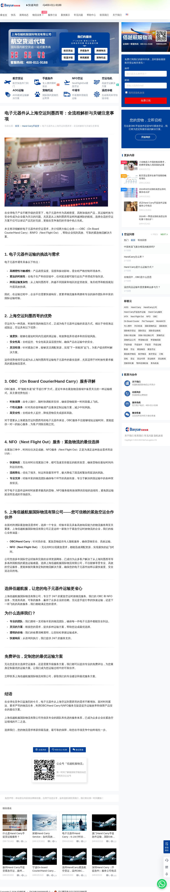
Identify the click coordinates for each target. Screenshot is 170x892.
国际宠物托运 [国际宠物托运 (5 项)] (151, 326)
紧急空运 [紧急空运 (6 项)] (151, 349)
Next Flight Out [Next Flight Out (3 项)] (137, 316)
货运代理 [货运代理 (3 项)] (141, 359)
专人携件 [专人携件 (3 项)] (128, 326)
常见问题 (148, 435)
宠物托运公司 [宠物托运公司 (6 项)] (130, 340)
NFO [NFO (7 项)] (148, 316)
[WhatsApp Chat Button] (162, 884)
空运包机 (107, 78)
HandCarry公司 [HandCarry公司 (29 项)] (150, 307)
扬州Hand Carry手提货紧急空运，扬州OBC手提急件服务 (14, 870)
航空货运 (18, 78)
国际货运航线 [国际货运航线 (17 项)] (154, 331)
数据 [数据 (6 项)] (126, 349)
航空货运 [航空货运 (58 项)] (153, 354)
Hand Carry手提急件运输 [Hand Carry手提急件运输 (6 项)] (135, 312)
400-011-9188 (52, 5)
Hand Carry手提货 (30, 126)
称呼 (127, 68)
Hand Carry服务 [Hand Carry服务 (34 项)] (155, 312)
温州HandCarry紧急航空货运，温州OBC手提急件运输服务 (74, 870)
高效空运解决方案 (108, 85)
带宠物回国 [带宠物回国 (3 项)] (155, 340)
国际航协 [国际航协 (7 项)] (163, 326)
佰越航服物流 (74, 763)
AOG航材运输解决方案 (21, 97)
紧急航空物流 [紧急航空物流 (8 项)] (130, 354)
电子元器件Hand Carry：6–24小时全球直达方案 (74, 836)
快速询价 (32, 5)
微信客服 (78, 749)
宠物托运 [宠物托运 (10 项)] (160, 335)
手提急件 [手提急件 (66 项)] (138, 344)
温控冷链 (107, 90)
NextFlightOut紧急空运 (80, 85)
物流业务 (39, 15)
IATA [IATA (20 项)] (126, 316)
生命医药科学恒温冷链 (110, 97)
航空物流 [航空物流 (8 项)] (142, 354)
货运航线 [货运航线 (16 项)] (162, 359)
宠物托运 (47, 90)
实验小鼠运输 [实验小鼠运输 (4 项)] (130, 335)
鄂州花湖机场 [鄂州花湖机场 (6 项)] (142, 363)
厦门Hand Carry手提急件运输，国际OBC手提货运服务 (103, 836)
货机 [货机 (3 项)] (126, 359)
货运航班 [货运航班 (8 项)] (151, 359)
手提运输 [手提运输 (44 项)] (157, 344)
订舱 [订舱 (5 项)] (161, 354)
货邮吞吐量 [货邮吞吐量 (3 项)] (129, 363)
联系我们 (138, 435)
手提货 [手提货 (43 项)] (148, 344)
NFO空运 (77, 78)
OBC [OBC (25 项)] (155, 316)
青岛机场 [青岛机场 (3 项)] (155, 363)
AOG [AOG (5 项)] (126, 307)
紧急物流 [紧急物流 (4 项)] (141, 349)
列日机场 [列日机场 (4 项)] (138, 326)
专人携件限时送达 (49, 85)
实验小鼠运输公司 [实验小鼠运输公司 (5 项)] (146, 335)
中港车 (76, 90)
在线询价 (40, 749)
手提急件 (47, 78)
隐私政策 (158, 435)
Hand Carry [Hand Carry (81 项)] (136, 307)
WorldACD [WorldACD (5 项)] (160, 321)
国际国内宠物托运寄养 (50, 97)
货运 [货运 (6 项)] (132, 359)
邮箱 (127, 80)
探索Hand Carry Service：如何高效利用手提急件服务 (43, 836)
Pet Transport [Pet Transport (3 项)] (148, 321)
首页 (17, 126)
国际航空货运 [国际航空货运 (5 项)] (130, 331)
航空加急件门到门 (20, 85)
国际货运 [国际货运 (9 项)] (142, 331)
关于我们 (129, 435)
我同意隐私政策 (136, 92)
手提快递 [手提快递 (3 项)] (128, 344)
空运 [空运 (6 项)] (132, 349)
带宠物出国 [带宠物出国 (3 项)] (143, 340)
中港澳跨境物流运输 (80, 97)
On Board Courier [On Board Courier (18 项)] (131, 321)
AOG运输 (18, 90)
